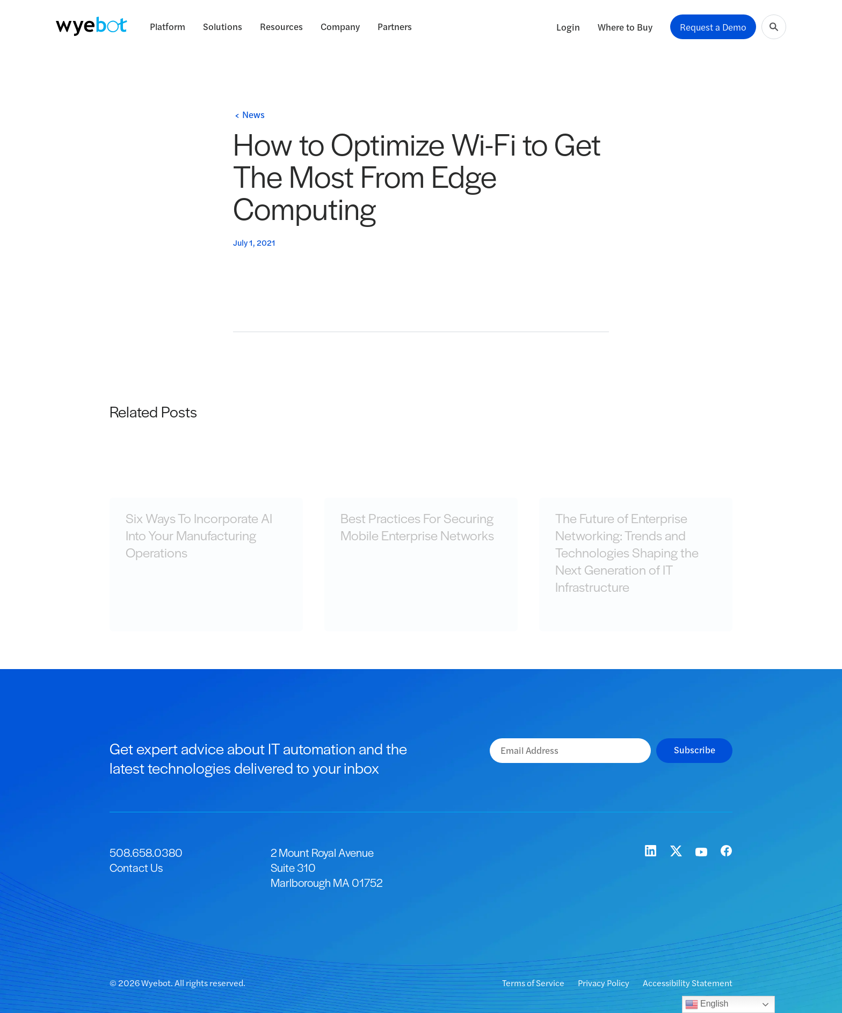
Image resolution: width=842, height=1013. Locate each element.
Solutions (222, 26)
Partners (395, 26)
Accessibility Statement (687, 983)
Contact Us (136, 867)
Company (340, 26)
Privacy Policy (604, 983)
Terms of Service (534, 983)
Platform (167, 26)
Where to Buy (625, 26)
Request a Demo (713, 26)
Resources (281, 26)
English (707, 1004)
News (253, 114)
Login (568, 26)
